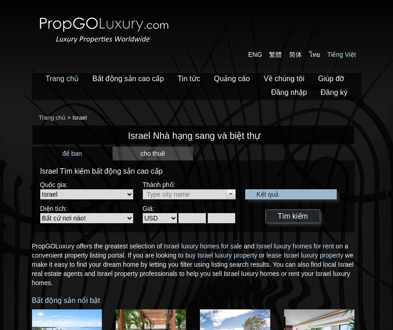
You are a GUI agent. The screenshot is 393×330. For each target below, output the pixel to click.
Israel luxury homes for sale (203, 246)
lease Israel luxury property (304, 255)
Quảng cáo (232, 78)
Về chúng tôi (284, 78)
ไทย (314, 54)
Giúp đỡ (331, 78)
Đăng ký (334, 92)
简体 (295, 54)
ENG (255, 54)
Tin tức (189, 78)
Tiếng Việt (341, 54)
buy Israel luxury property (221, 255)
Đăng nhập (289, 92)
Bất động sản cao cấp (128, 78)
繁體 (275, 54)
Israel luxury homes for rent (295, 246)
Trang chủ (62, 78)
